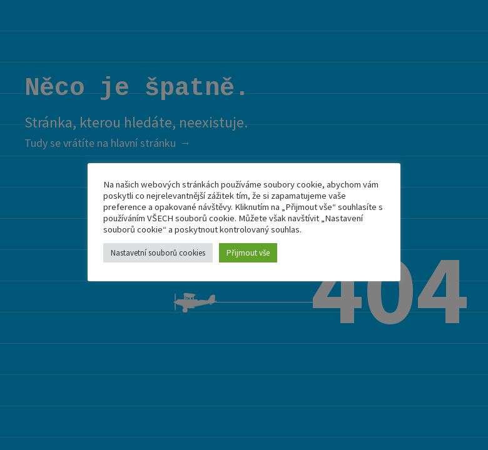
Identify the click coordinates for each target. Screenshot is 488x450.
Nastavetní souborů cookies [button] (158, 253)
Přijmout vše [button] (248, 253)
